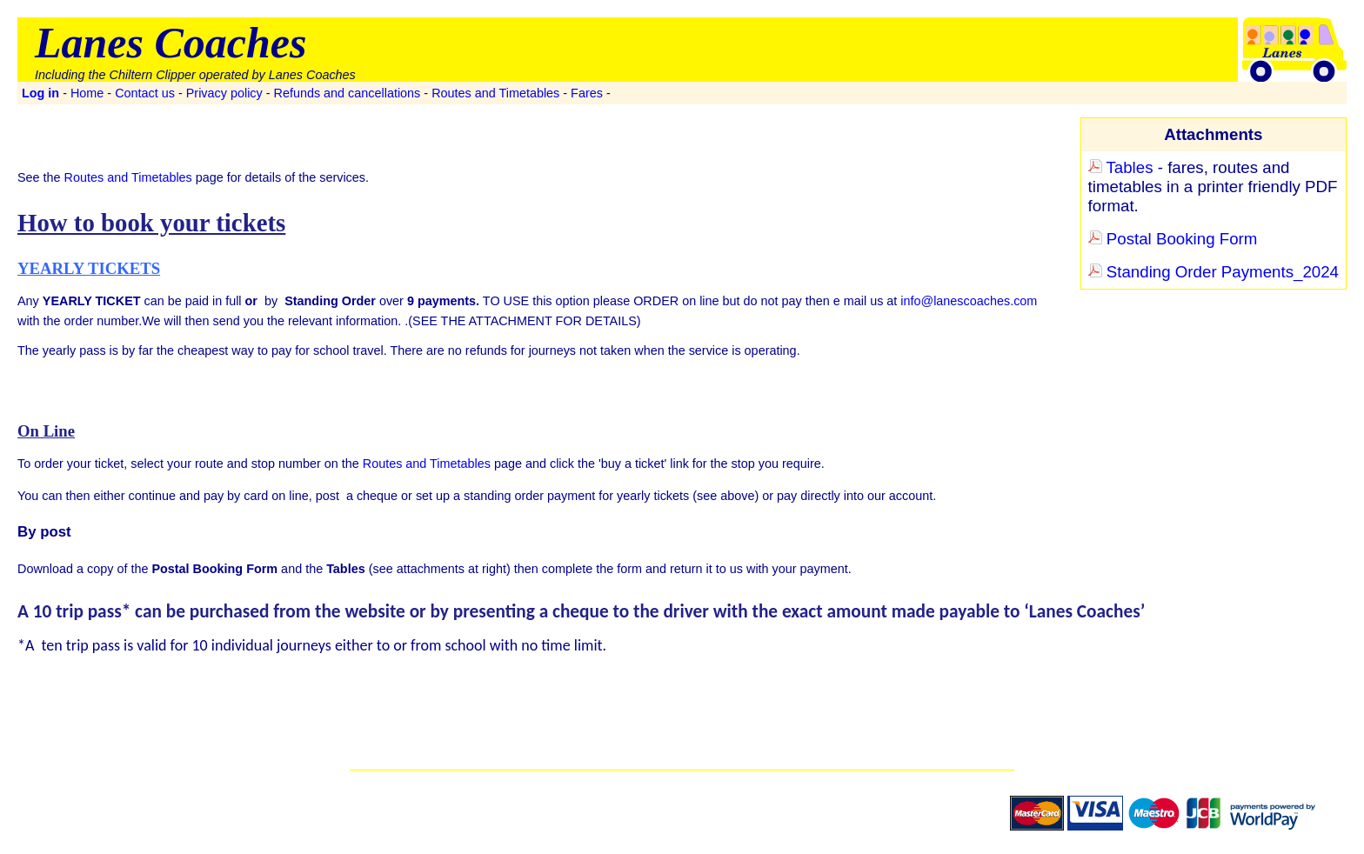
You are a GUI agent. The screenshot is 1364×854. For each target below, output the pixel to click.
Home (87, 93)
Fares (587, 93)
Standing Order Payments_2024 (1213, 272)
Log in (40, 93)
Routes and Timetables (495, 93)
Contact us (145, 93)
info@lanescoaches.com (968, 301)
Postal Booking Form (1173, 239)
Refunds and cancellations (347, 93)
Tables (1120, 167)
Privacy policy (224, 93)
